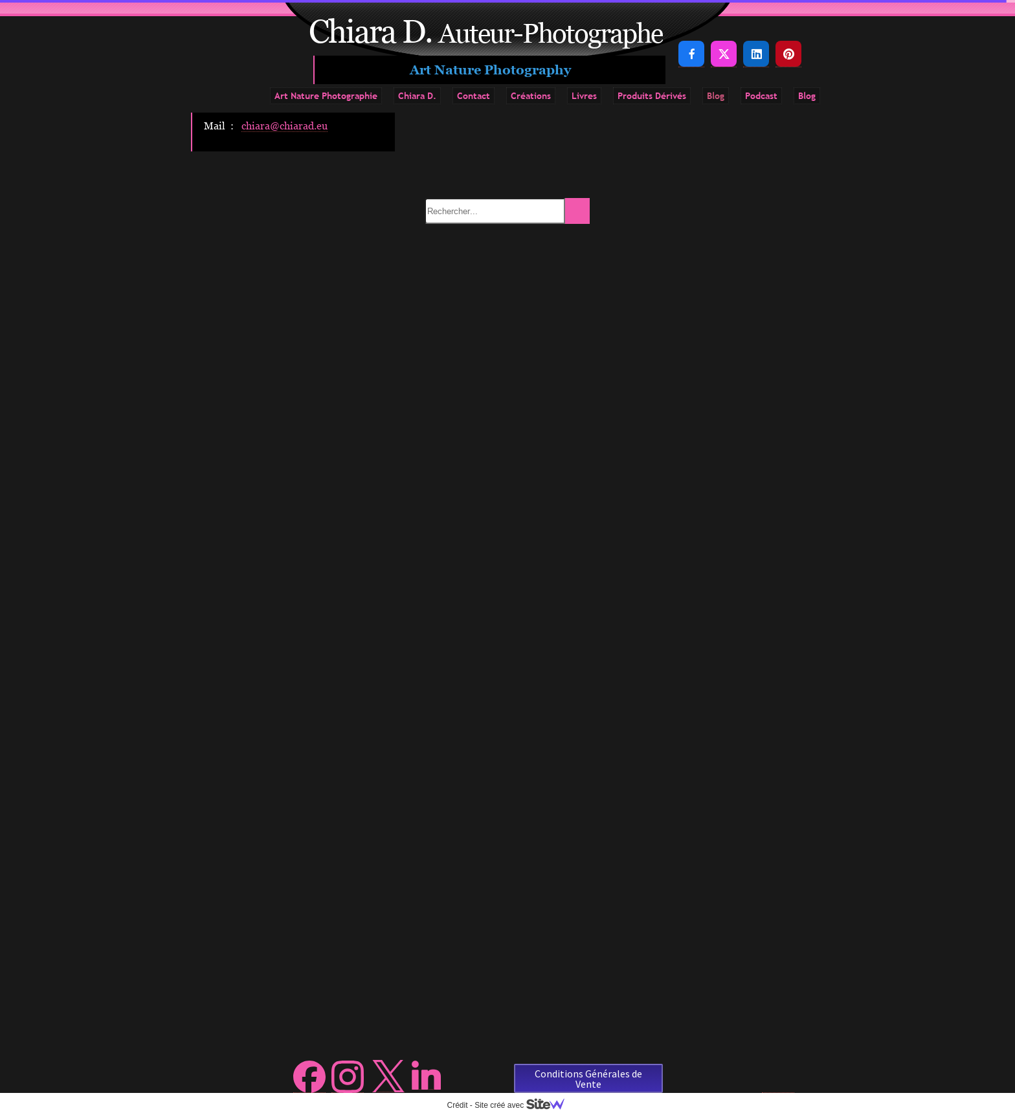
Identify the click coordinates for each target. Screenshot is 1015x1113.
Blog (715, 96)
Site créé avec (524, 1105)
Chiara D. (417, 96)
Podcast (761, 96)
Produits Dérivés (652, 96)
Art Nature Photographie (325, 96)
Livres (584, 96)
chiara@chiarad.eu (284, 125)
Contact (473, 96)
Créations (531, 96)
